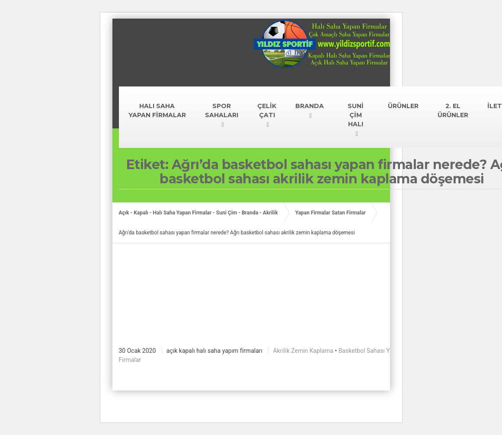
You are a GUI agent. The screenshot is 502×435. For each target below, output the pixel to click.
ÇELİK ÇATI (266, 110)
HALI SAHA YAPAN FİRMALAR (157, 110)
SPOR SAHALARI (221, 110)
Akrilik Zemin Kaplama (303, 350)
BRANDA (309, 106)
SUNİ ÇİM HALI (356, 115)
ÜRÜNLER (403, 106)
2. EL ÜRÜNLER (453, 110)
